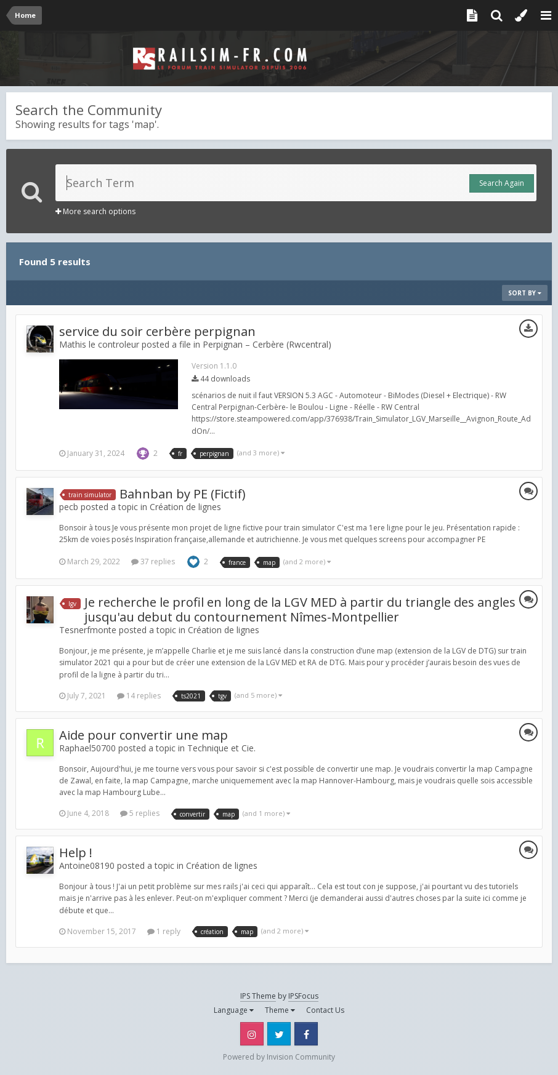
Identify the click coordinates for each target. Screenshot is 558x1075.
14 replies (139, 695)
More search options (95, 211)
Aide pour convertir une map (143, 735)
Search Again (501, 183)
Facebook (306, 1033)
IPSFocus (303, 996)
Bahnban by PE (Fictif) (182, 494)
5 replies (140, 813)
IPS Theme (258, 996)
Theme (280, 1010)
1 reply (163, 931)
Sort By (524, 293)
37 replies (153, 561)
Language (234, 1010)
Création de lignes (185, 507)
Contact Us (325, 1010)
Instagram (252, 1033)
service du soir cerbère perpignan (157, 331)
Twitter (279, 1033)
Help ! (75, 852)
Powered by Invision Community (279, 1057)
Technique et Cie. (221, 748)
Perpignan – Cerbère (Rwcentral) (267, 344)
